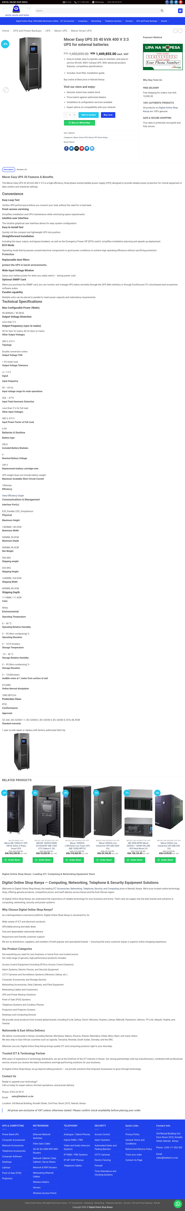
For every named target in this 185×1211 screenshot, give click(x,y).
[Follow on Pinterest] (181, 2)
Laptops (6, 1167)
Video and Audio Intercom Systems (77, 1147)
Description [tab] (9, 169)
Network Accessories (13, 1145)
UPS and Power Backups (147, 21)
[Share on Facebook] (66, 148)
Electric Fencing (103, 1160)
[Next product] (175, 30)
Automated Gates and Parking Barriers (106, 1147)
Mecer (72, 142)
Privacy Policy (133, 1134)
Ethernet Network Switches (41, 1136)
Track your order (134, 1154)
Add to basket (88, 115)
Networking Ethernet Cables (43, 1175)
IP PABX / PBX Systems (76, 1154)
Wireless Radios (41, 1182)
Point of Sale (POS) (11, 1173)
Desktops (7, 1162)
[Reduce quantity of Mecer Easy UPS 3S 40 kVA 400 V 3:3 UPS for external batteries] (65, 115)
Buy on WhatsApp (81, 122)
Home (5, 30)
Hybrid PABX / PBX (73, 1140)
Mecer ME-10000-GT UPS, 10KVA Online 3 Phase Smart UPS (16, 846)
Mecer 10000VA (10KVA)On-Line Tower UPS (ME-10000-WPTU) (77, 846)
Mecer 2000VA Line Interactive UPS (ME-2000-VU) (108, 846)
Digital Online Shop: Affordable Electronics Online (37, 21)
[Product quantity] (70, 115)
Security (130, 21)
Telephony (88, 888)
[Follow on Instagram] (172, 2)
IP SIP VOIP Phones (73, 1160)
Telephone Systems (114, 21)
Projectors (7, 1178)
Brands (165, 21)
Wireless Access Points (45, 1193)
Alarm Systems (102, 1140)
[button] (180, 10)
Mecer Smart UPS (81, 30)
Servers (36, 1187)
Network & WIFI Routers (45, 1167)
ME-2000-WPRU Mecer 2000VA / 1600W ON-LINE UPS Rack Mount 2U (138, 846)
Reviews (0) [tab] (22, 169)
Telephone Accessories (14, 1151)
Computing (83, 21)
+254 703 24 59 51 (114, 2)
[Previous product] (180, 30)
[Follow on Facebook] (167, 2)
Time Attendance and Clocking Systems (106, 1173)
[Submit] (162, 10)
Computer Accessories (13, 1140)
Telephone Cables (73, 1165)
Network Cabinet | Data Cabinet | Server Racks (44, 1160)
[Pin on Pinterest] (81, 148)
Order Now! (14, 860)
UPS (47, 30)
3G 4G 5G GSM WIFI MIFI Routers (45, 1151)
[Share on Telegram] (92, 148)
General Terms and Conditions (135, 1142)
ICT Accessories (68, 21)
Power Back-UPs (10, 1134)
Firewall (98, 1165)
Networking (97, 21)
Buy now (108, 115)
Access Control (102, 1134)
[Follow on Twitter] (176, 2)
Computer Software (12, 1156)
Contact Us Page (134, 1160)
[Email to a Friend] (76, 148)
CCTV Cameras (102, 1154)
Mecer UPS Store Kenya (98, 137)
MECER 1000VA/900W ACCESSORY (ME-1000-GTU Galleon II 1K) (46, 846)
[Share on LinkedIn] (86, 148)
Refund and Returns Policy (139, 1149)
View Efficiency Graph (13, 495)
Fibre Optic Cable (41, 1143)
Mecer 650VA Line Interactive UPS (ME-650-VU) (169, 846)
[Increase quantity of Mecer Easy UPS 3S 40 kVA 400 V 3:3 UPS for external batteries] (74, 115)
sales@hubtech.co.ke (23, 1096)
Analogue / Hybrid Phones (77, 1134)
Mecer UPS (60, 30)
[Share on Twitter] (71, 148)
